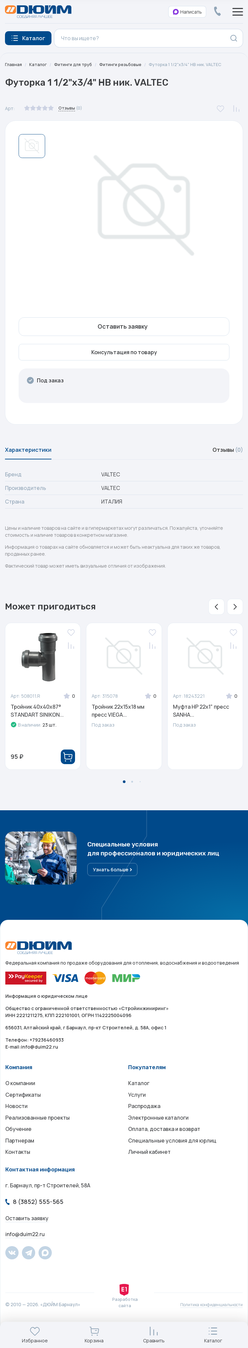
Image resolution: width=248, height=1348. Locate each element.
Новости (16, 1117)
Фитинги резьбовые (127, 64)
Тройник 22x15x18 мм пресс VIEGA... (118, 714)
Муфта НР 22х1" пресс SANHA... (201, 714)
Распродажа (144, 1117)
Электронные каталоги (158, 1131)
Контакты (17, 1170)
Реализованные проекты (37, 1131)
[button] (216, 611)
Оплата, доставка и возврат (164, 1144)
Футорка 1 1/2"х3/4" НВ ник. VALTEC (196, 64)
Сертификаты (23, 1104)
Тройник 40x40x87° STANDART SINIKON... (37, 714)
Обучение (18, 1144)
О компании (20, 1091)
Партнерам (19, 1157)
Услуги (137, 1104)
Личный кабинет (149, 1170)
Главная (14, 64)
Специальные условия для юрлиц (172, 1157)
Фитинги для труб (76, 64)
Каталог (39, 64)
